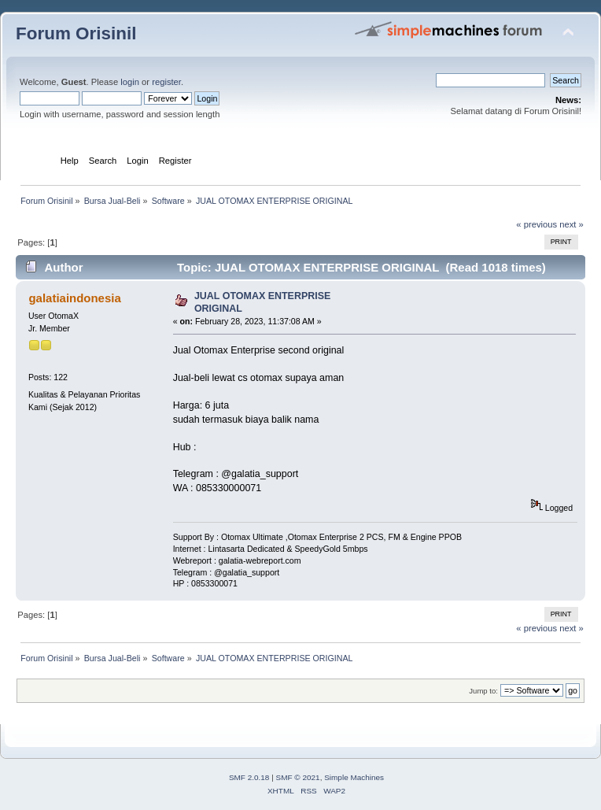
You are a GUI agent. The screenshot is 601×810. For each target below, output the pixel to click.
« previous (536, 224)
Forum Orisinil (76, 33)
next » (571, 224)
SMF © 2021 (298, 777)
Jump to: (483, 690)
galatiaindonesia (74, 298)
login (129, 82)
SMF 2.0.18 (249, 777)
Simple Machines (354, 777)
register (166, 82)
